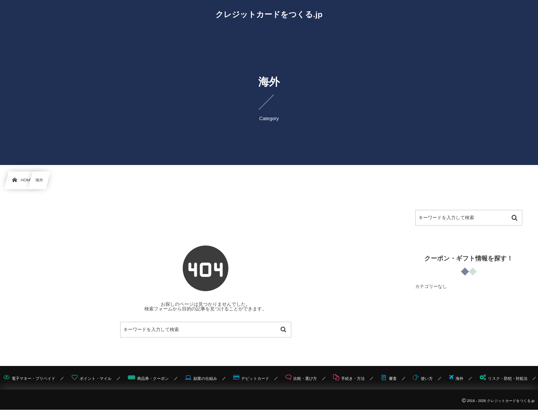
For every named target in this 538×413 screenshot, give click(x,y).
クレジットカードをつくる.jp (269, 15)
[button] (519, 9)
